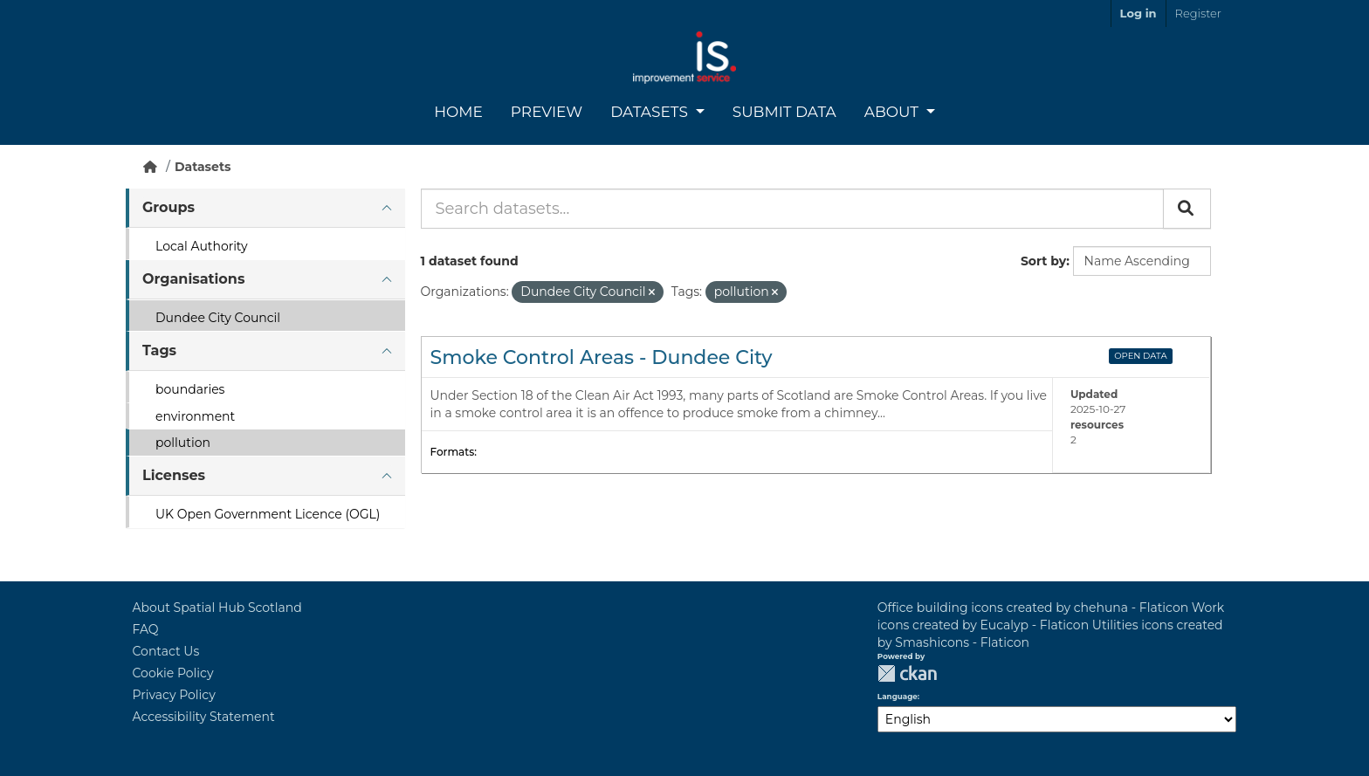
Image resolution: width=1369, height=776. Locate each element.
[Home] (150, 167)
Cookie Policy (173, 673)
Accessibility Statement (204, 716)
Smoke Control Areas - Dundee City (601, 357)
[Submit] (1187, 209)
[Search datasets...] (792, 209)
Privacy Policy (174, 695)
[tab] (265, 208)
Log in (1138, 13)
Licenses (173, 475)
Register (1198, 13)
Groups (168, 207)
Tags (159, 350)
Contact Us (166, 651)
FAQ (146, 629)
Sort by (1043, 261)
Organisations (193, 279)
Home (458, 111)
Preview (546, 111)
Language (897, 696)
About (893, 111)
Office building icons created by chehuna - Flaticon (1032, 607)
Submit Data (784, 111)
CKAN (907, 673)
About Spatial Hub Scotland (217, 607)
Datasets (650, 111)
